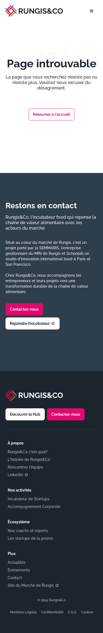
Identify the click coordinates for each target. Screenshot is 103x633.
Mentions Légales (23, 612)
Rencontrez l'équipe (25, 467)
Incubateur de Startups (28, 499)
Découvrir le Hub (25, 414)
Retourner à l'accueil (51, 114)
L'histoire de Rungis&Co (29, 459)
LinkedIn (18, 475)
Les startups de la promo (30, 538)
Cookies (87, 612)
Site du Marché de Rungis (33, 585)
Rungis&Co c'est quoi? (28, 452)
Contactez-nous (24, 309)
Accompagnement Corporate (34, 506)
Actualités (17, 562)
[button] (91, 11)
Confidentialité (52, 612)
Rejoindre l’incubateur (32, 323)
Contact (15, 578)
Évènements (19, 570)
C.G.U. (72, 612)
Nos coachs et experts (28, 530)
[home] (35, 11)
